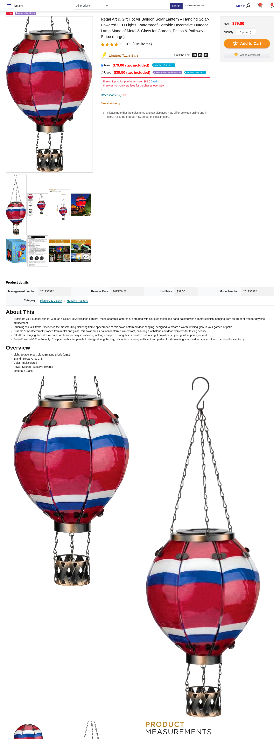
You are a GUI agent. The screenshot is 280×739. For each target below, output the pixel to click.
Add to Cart (247, 43)
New (139, 65)
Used (155, 72)
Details (154, 81)
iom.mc (18, 5)
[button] (271, 5)
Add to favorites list (247, 54)
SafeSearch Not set (194, 5)
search (176, 5)
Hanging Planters (77, 300)
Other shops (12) (115, 95)
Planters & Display (51, 300)
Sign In (240, 5)
